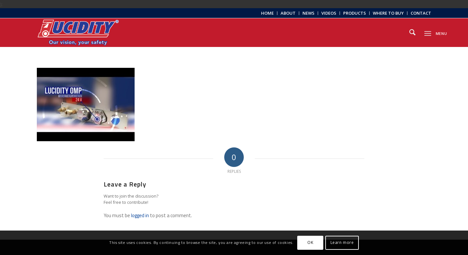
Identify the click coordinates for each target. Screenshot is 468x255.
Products (354, 13)
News (308, 13)
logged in (140, 215)
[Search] (412, 32)
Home (267, 13)
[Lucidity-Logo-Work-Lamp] (78, 32)
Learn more (342, 242)
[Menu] (427, 32)
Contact (421, 13)
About (288, 13)
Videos (328, 13)
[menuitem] (267, 13)
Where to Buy (388, 13)
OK (310, 242)
